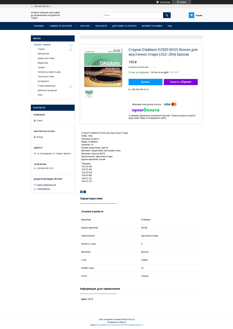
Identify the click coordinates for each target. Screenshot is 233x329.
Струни (41, 49)
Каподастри (43, 53)
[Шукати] (167, 15)
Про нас (85, 26)
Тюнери (41, 67)
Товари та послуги (60, 26)
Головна (39, 26)
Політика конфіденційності (131, 325)
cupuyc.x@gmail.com (46, 185)
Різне (40, 95)
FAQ (170, 26)
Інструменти (43, 81)
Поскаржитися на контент (107, 325)
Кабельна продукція (47, 90)
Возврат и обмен (152, 26)
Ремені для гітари (46, 58)
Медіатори (43, 63)
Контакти (101, 26)
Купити (145, 82)
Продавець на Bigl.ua (116, 322)
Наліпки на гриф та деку (49, 72)
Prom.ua (131, 319)
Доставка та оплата (124, 26)
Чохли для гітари (46, 76)
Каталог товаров (42, 44)
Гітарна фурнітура (46, 86)
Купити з (180, 82)
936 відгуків (165, 2)
